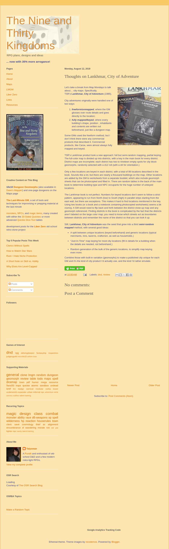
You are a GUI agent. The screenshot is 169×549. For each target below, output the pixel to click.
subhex (16, 396)
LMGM (9, 89)
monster (11, 417)
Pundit (28, 453)
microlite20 (22, 357)
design (25, 413)
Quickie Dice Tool (26, 220)
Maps (9, 84)
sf (23, 427)
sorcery (9, 396)
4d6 (48, 427)
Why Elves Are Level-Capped (21, 266)
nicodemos (91, 541)
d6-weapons (40, 417)
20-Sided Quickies (31, 216)
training (28, 396)
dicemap (11, 382)
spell (55, 378)
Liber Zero (11, 94)
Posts (13, 284)
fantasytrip (41, 353)
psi (56, 427)
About (9, 79)
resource (53, 382)
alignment (53, 424)
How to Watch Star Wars (19, 251)
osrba (48, 389)
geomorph (12, 378)
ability (21, 417)
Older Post (154, 385)
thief (38, 424)
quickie (26, 385)
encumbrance (13, 427)
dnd (100, 274)
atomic (34, 385)
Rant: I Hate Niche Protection (21, 256)
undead (54, 385)
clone (23, 375)
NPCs (20, 213)
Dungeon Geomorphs (26, 187)
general (12, 375)
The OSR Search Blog (31, 485)
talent (22, 396)
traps (18, 385)
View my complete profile (19, 464)
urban (30, 392)
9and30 (10, 385)
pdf (28, 382)
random (41, 375)
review (106, 274)
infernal (36, 392)
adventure (49, 392)
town (21, 382)
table (33, 378)
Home (114, 385)
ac (44, 424)
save (16, 424)
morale (41, 427)
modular (39, 389)
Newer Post (73, 385)
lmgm (31, 375)
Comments (16, 290)
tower (55, 389)
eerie (56, 392)
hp (22, 421)
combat (52, 413)
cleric (9, 424)
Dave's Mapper (14, 190)
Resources (12, 105)
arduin (30, 357)
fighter (9, 431)
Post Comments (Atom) (120, 396)
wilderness (13, 421)
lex (14, 389)
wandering (30, 427)
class (38, 413)
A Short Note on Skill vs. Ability (22, 261)
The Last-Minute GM (17, 200)
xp (49, 417)
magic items (35, 213)
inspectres (53, 353)
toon (35, 357)
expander (22, 392)
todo (40, 378)
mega (44, 382)
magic (11, 413)
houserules (44, 421)
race (28, 417)
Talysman (31, 448)
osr (52, 427)
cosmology (27, 424)
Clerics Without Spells (17, 245)
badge (21, 389)
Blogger (115, 541)
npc (42, 392)
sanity (19, 431)
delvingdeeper (27, 353)
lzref (8, 388)
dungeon (52, 375)
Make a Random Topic (18, 509)
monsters (11, 213)
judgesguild (11, 356)
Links (9, 99)
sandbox (44, 385)
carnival (29, 389)
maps (47, 378)
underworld (11, 392)
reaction (31, 421)
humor (35, 382)
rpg (17, 353)
